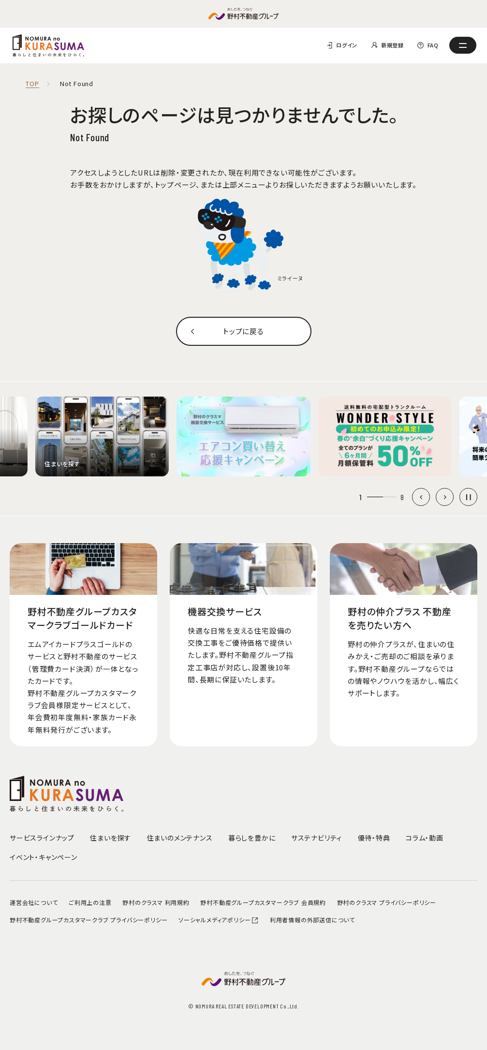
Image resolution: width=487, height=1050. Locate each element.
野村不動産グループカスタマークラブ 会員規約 (263, 902)
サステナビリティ (316, 838)
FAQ (433, 45)
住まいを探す (110, 838)
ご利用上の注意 (90, 902)
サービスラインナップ (42, 838)
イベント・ (43, 857)
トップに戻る (243, 331)
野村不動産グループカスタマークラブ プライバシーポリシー (88, 920)
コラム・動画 (424, 838)
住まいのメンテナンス (180, 838)
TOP (32, 84)
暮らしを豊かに (252, 838)
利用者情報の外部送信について (312, 920)
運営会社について (34, 902)
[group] (102, 437)
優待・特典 (374, 838)
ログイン (346, 45)
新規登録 (392, 45)
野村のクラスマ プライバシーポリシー (386, 902)
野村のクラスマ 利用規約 (156, 902)
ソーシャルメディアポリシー (218, 920)
